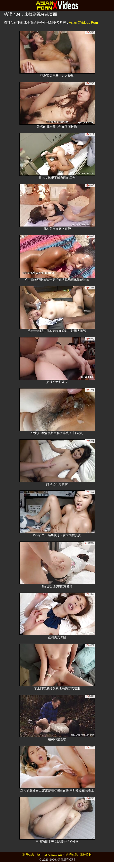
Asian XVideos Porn (83, 22)
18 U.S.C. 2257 (54, 854)
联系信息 (28, 854)
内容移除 (72, 854)
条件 (39, 854)
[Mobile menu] (3, 5)
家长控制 (85, 854)
